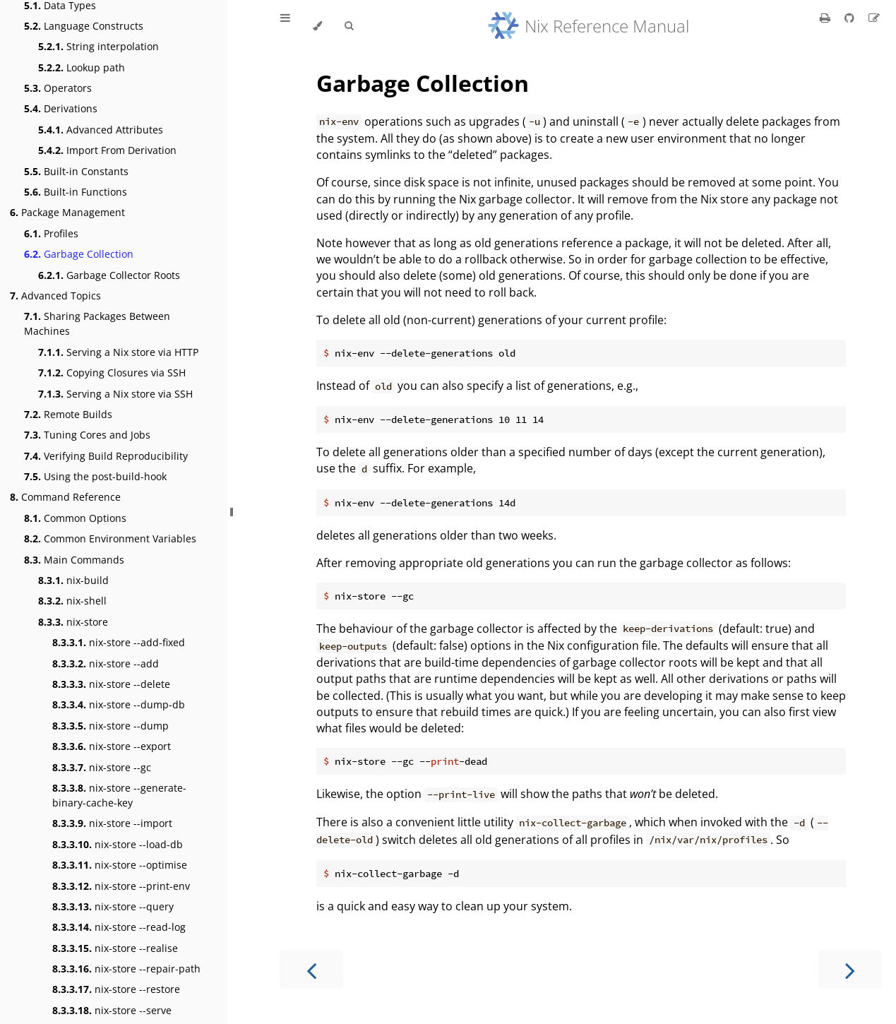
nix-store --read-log (119, 927)
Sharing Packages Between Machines (97, 323)
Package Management (67, 212)
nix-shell (72, 600)
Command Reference (65, 497)
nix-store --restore (116, 989)
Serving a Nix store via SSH (115, 393)
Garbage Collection (78, 254)
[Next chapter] (850, 969)
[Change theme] (317, 26)
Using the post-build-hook (95, 476)
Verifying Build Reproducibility (106, 456)
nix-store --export (111, 746)
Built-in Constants (76, 171)
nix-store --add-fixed (118, 642)
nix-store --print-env (121, 886)
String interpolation (98, 46)
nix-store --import (112, 823)
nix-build (73, 580)
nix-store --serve (112, 1010)
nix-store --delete (111, 684)
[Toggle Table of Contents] (285, 26)
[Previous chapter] (311, 969)
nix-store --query (113, 906)
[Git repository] (851, 17)
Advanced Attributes (100, 129)
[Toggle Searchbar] (348, 26)
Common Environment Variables (110, 538)
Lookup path (81, 67)
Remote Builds (68, 414)
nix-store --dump (110, 725)
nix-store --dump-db (118, 704)
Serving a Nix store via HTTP (118, 352)
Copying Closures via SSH (112, 372)
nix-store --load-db (117, 844)
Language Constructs (83, 25)
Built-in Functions (75, 191)
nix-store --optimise (119, 864)
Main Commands (74, 559)
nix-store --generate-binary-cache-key (119, 795)
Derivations (60, 108)
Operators (58, 88)
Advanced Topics (55, 295)
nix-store (73, 622)
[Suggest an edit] (874, 17)
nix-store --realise (115, 948)
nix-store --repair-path (126, 968)
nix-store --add (105, 663)
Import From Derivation (107, 150)
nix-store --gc (101, 767)
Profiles (51, 233)
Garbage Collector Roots (109, 275)
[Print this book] (826, 17)
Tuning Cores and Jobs (87, 434)
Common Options (75, 518)
